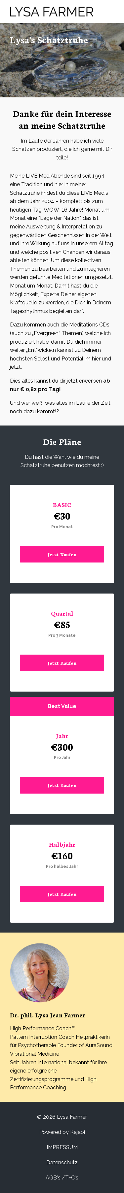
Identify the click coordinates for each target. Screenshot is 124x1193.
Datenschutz (62, 1162)
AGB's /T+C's (62, 1178)
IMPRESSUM (62, 1147)
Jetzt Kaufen (62, 554)
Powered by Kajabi (62, 1132)
